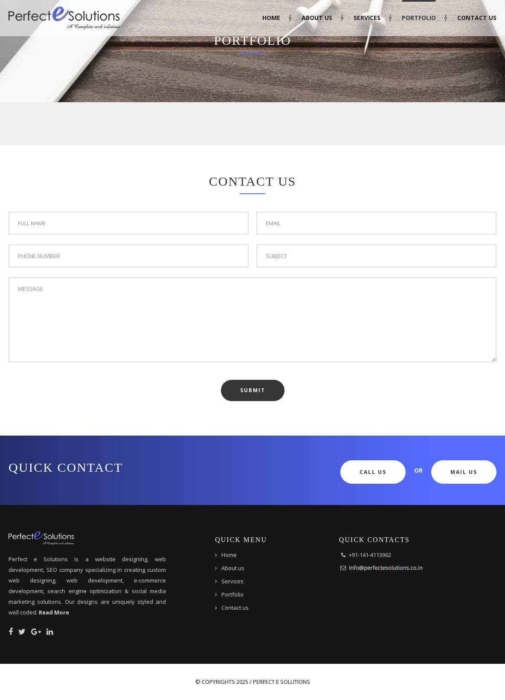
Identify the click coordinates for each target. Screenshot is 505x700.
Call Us (373, 472)
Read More (54, 612)
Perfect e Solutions (281, 682)
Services (367, 18)
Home (271, 18)
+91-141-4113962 (370, 555)
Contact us (476, 18)
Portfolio (419, 18)
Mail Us (463, 472)
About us (317, 18)
